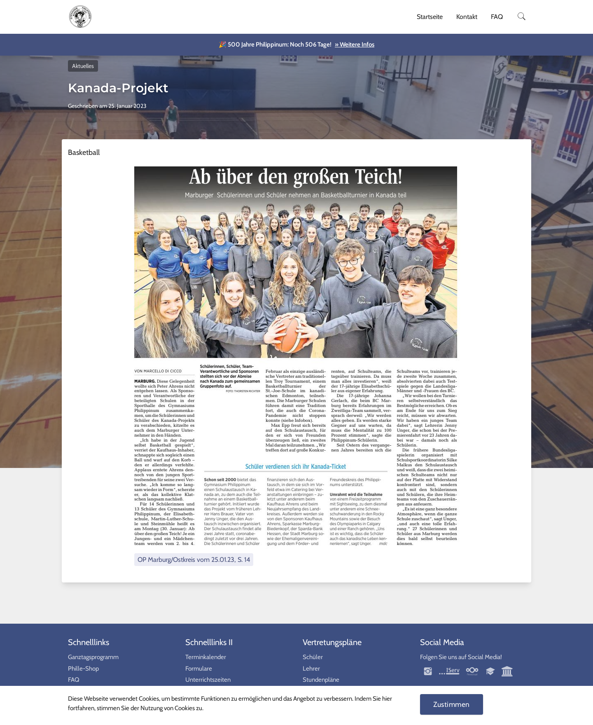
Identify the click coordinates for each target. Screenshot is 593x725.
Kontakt (466, 17)
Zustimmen (451, 704)
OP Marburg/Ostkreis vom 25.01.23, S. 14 (194, 559)
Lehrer (311, 668)
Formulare (198, 668)
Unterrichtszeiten (208, 679)
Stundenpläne (321, 679)
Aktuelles (83, 66)
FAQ (497, 17)
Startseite (430, 17)
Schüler (313, 657)
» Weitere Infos (354, 44)
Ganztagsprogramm (93, 657)
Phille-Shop (83, 668)
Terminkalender (205, 657)
